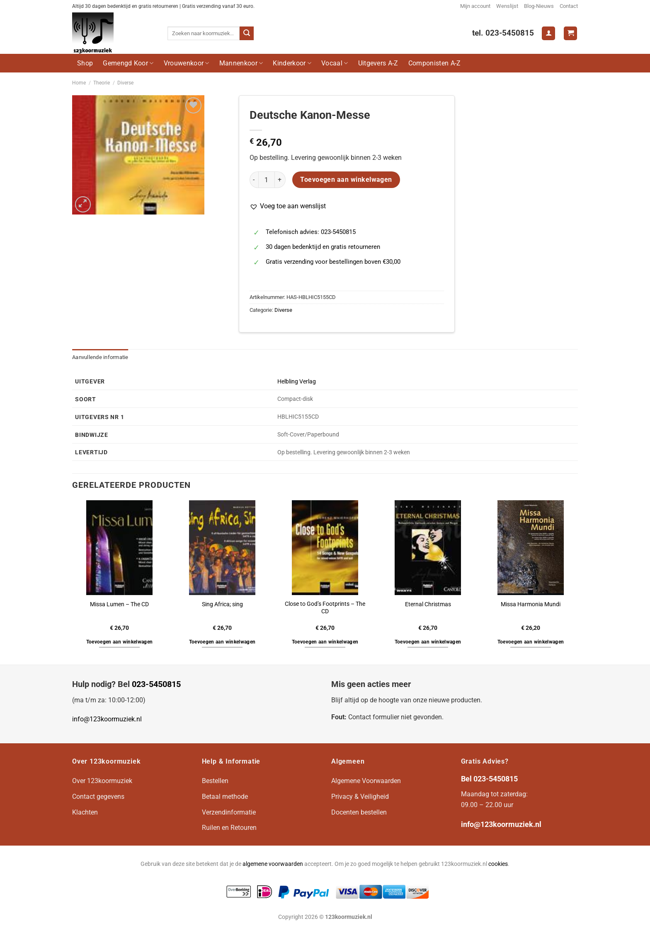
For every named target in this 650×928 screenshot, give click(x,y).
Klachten (85, 812)
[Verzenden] (247, 34)
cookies (498, 864)
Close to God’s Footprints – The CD (325, 607)
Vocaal (334, 63)
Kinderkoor (292, 63)
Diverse (125, 83)
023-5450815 (156, 684)
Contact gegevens (98, 796)
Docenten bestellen (359, 812)
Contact (569, 6)
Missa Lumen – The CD (119, 604)
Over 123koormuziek (102, 781)
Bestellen (215, 781)
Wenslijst (507, 6)
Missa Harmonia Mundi (530, 604)
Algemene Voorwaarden (366, 781)
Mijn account (475, 6)
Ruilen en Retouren (229, 828)
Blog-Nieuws (539, 6)
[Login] (548, 33)
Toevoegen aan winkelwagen (346, 179)
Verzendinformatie (229, 812)
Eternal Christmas (428, 604)
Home (79, 83)
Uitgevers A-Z (378, 63)
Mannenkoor (241, 63)
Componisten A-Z (434, 63)
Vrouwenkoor (186, 63)
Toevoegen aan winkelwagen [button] (119, 642)
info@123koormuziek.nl (107, 719)
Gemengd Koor (128, 63)
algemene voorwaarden (273, 864)
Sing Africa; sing (222, 604)
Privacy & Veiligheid (360, 796)
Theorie (101, 83)
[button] (288, 206)
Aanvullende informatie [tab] (100, 357)
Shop (85, 63)
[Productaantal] (266, 179)
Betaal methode (225, 796)
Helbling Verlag (296, 381)
